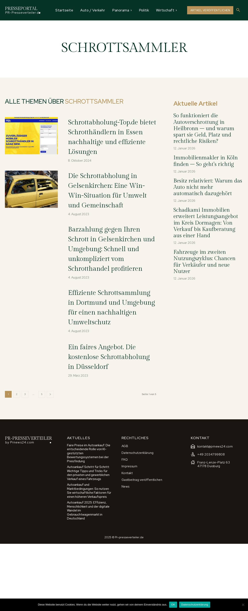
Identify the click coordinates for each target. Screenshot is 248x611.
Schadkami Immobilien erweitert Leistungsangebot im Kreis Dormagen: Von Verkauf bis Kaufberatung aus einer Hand (205, 223)
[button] (238, 10)
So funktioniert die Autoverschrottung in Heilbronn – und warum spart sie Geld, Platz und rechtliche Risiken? (203, 128)
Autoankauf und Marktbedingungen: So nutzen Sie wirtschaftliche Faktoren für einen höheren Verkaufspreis (89, 558)
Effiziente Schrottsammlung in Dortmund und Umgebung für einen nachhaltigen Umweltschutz (107, 356)
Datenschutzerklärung (194, 604)
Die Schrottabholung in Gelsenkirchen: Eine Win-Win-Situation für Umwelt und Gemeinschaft (111, 204)
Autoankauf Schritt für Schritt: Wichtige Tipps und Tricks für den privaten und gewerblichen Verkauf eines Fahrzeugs (88, 540)
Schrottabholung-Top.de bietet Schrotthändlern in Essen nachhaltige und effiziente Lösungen (112, 141)
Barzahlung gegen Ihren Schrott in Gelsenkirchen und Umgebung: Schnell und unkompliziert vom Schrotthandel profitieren (104, 278)
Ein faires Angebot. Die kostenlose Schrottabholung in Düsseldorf (110, 419)
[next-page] (50, 461)
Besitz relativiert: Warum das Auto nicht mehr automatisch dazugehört (207, 187)
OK (173, 604)
